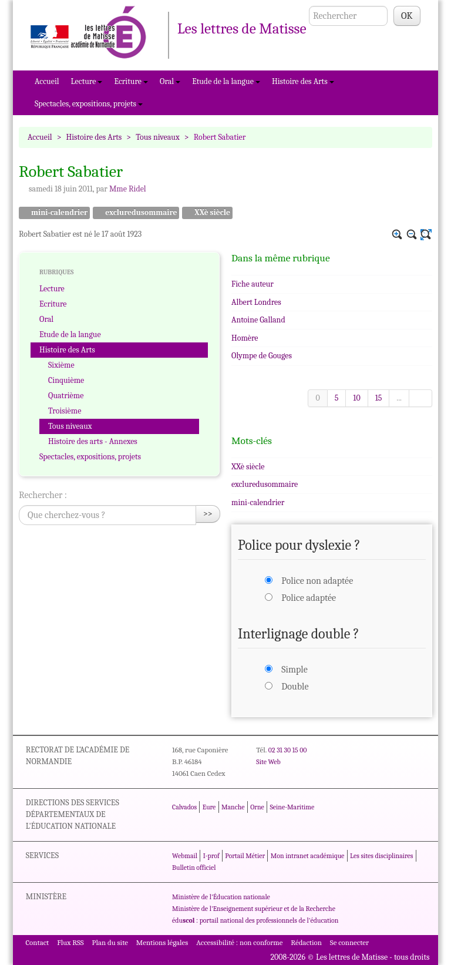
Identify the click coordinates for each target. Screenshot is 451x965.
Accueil (47, 81)
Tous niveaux (158, 137)
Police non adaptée (317, 581)
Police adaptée (308, 598)
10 (356, 398)
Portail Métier (245, 856)
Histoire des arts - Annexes (92, 441)
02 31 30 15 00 (287, 750)
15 (378, 398)
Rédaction (306, 942)
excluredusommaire (136, 213)
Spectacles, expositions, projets (89, 104)
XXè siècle (207, 213)
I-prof (211, 856)
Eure (209, 807)
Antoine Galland (258, 320)
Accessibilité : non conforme (239, 942)
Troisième (64, 411)
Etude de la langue (226, 81)
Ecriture (131, 81)
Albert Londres (256, 302)
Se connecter (349, 942)
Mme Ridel (127, 189)
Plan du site (110, 942)
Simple (294, 669)
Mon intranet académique (308, 856)
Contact (37, 942)
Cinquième (66, 380)
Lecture (87, 81)
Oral (170, 81)
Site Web (268, 762)
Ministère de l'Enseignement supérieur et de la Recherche (253, 909)
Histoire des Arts (303, 81)
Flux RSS (70, 942)
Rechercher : (43, 495)
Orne (257, 807)
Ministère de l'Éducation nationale (221, 897)
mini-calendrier (54, 213)
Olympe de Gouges (261, 356)
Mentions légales (162, 942)
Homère (244, 338)
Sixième (61, 365)
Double (294, 686)
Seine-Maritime (292, 807)
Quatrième (65, 396)
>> (208, 514)
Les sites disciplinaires (381, 856)
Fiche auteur (252, 284)
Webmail (184, 856)
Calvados (184, 807)
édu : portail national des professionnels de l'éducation (255, 920)
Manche (232, 807)
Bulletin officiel (194, 867)
